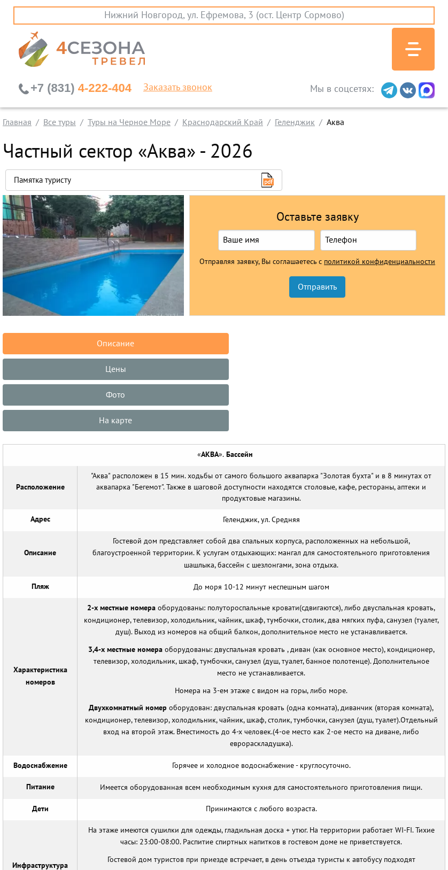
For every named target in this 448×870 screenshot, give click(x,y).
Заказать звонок (177, 87)
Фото (373, 343)
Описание (75, 343)
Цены (223, 343)
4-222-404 (81, 88)
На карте (74, 369)
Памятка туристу (42, 180)
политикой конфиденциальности (379, 262)
